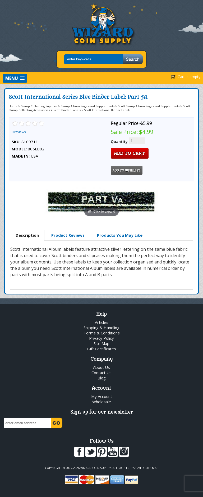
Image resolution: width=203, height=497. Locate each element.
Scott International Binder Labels (107, 110)
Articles (101, 322)
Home (13, 106)
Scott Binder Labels (67, 110)
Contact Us (101, 372)
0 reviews (19, 132)
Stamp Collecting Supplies (39, 106)
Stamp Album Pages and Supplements (87, 106)
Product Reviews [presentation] (68, 235)
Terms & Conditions (102, 332)
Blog (102, 377)
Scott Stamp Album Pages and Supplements (148, 106)
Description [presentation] (27, 235)
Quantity (119, 141)
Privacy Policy (101, 338)
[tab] (27, 235)
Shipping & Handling (101, 327)
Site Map (101, 343)
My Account (101, 396)
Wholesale (101, 401)
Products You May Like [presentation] (119, 235)
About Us (101, 367)
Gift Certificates (101, 348)
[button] (15, 78)
